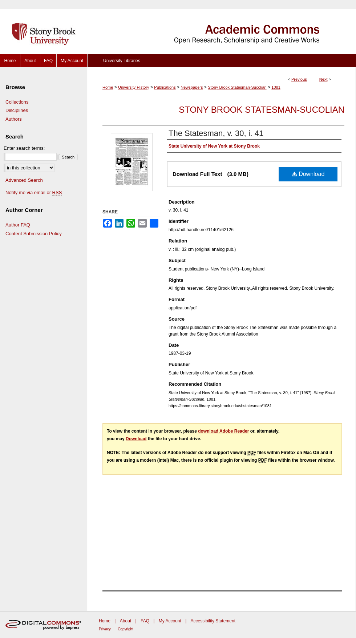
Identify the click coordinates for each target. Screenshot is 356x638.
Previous (299, 79)
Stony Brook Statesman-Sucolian (237, 87)
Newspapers (192, 87)
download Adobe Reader (223, 431)
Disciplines (16, 110)
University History (133, 87)
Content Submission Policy (33, 233)
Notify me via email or (33, 193)
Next (323, 79)
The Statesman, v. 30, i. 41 (216, 133)
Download (308, 174)
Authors (13, 119)
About (125, 620)
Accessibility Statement (213, 620)
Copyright (125, 629)
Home (107, 87)
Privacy (105, 629)
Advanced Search (24, 180)
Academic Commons (221, 27)
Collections (17, 102)
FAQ (145, 620)
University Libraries (121, 60)
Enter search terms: (24, 148)
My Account (170, 620)
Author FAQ (17, 225)
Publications (164, 87)
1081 (275, 87)
